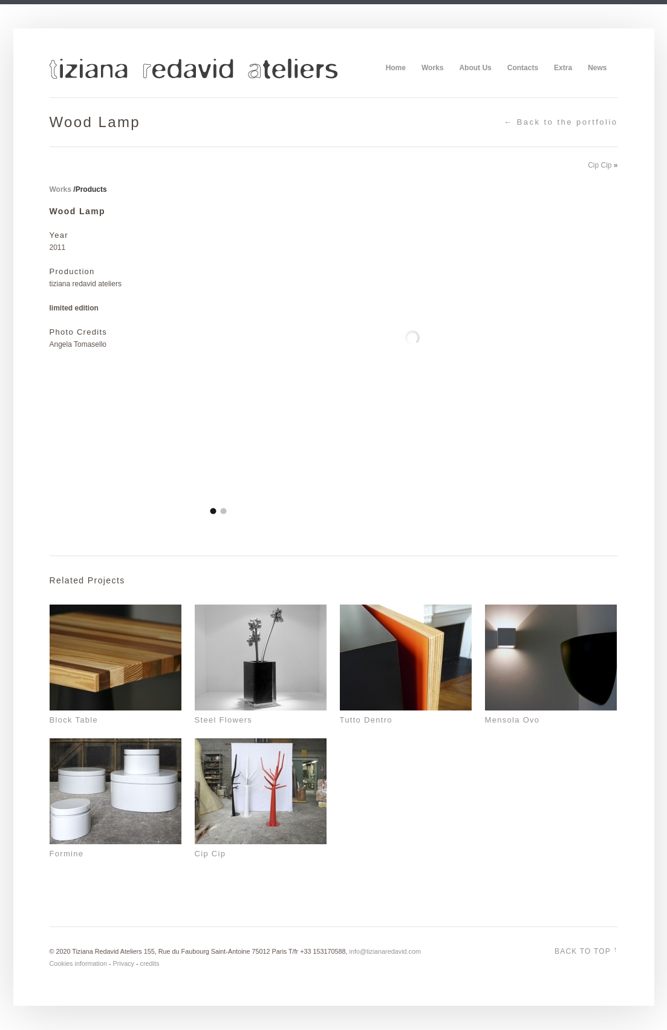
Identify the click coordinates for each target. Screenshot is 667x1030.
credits (150, 963)
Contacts (522, 68)
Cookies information (78, 963)
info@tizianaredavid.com (385, 951)
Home (396, 68)
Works (432, 68)
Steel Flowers (224, 719)
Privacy (123, 963)
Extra (563, 68)
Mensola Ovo (512, 719)
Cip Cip (599, 165)
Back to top (586, 950)
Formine (67, 853)
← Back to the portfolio (561, 121)
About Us (475, 68)
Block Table (74, 719)
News (597, 68)
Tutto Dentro (366, 719)
